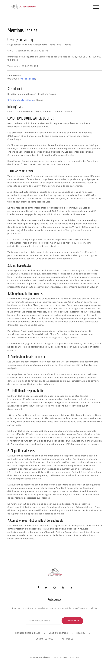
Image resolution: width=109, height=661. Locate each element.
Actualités (67, 639)
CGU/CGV (80, 633)
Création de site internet (20, 100)
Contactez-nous (44, 639)
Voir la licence (27, 78)
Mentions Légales (58, 633)
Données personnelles (27, 633)
